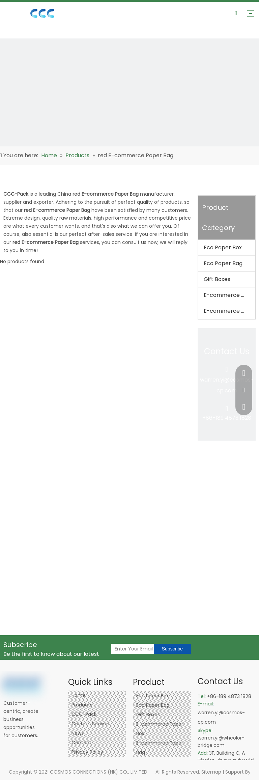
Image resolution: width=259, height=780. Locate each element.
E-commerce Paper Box (229, 295)
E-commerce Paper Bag (229, 311)
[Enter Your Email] (147, 649)
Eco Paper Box (223, 247)
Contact (81, 742)
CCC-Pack (83, 714)
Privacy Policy (87, 752)
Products (81, 704)
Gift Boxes (217, 279)
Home (78, 695)
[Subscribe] (172, 649)
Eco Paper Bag (223, 263)
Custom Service (90, 723)
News (77, 733)
